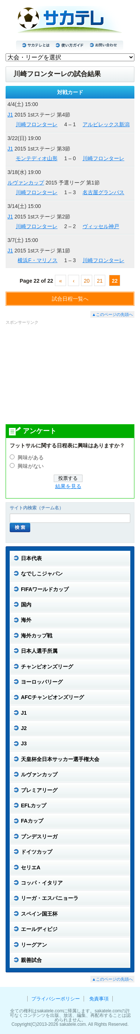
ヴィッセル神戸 (101, 226)
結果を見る (68, 486)
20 (87, 281)
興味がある (31, 457)
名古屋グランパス (103, 192)
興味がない (31, 466)
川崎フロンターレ (36, 124)
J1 (10, 115)
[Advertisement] (70, 374)
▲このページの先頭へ (112, 314)
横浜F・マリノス (37, 260)
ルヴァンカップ (25, 183)
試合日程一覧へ (70, 299)
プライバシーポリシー (55, 999)
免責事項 (99, 999)
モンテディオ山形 (36, 158)
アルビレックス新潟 (106, 124)
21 (100, 281)
